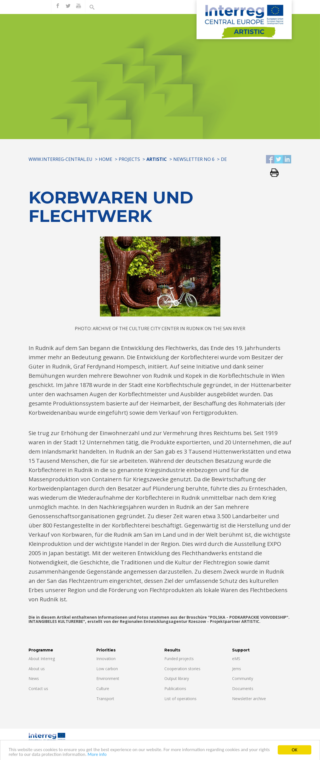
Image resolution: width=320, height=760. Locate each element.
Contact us (38, 688)
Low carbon (107, 668)
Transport (105, 698)
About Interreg (42, 658)
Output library (176, 678)
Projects (129, 159)
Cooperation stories (182, 668)
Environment (107, 678)
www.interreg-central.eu (60, 159)
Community (242, 678)
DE (224, 159)
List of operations (180, 698)
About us (37, 668)
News (34, 678)
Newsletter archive (249, 698)
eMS (236, 658)
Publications (175, 688)
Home (105, 159)
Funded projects (179, 658)
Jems (236, 668)
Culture (102, 688)
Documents (242, 688)
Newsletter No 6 (193, 159)
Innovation (106, 658)
